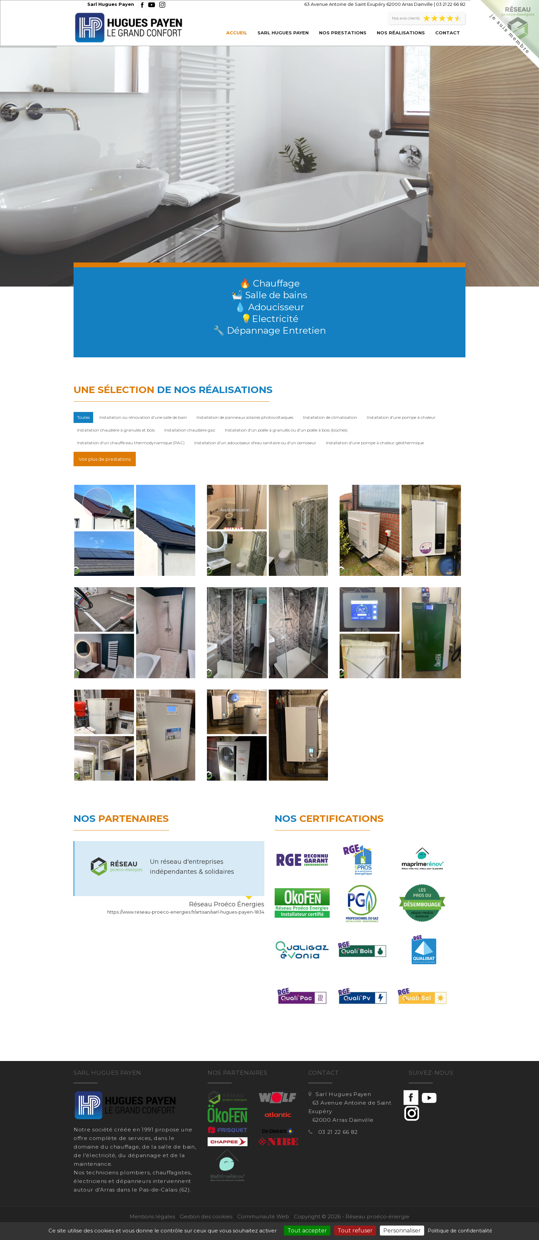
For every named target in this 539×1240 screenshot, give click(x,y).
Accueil (236, 32)
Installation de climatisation (330, 417)
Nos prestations (342, 32)
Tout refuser (355, 1230)
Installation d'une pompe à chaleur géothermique (375, 442)
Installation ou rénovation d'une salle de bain (143, 417)
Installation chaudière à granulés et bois (116, 430)
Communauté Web (263, 1216)
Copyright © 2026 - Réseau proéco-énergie (351, 1216)
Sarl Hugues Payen (283, 32)
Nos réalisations (401, 32)
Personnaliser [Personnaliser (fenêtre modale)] (402, 1230)
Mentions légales (152, 1216)
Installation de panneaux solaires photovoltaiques (245, 417)
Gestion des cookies (206, 1216)
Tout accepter (307, 1230)
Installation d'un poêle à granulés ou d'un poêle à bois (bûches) (286, 430)
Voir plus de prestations (105, 459)
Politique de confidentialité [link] (460, 1231)
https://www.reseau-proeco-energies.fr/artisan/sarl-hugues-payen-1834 (185, 912)
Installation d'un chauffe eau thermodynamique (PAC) (131, 442)
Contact (447, 32)
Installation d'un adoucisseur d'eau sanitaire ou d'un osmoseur (255, 442)
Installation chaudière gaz (189, 430)
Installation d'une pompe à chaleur (401, 417)
